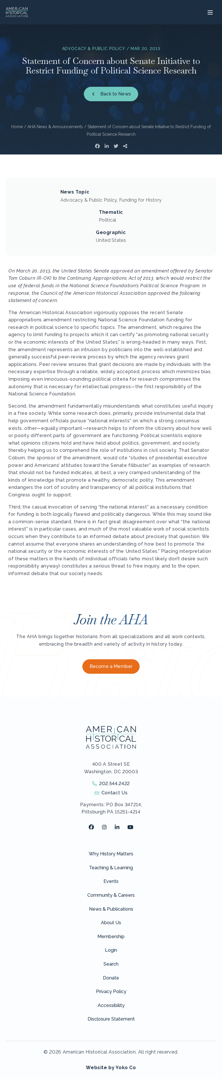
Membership (111, 936)
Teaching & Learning (111, 867)
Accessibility (111, 1005)
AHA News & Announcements (55, 126)
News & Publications (111, 909)
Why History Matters (111, 854)
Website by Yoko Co (111, 1067)
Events (111, 881)
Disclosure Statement (111, 1019)
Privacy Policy (111, 991)
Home (17, 126)
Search (111, 964)
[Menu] (209, 12)
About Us (111, 922)
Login (111, 950)
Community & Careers (111, 895)
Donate (111, 978)
